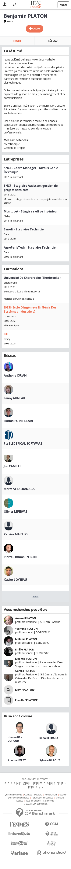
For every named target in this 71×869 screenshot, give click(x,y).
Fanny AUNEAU (14, 398)
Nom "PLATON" (25, 689)
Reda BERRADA (48, 738)
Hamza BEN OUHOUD (15, 739)
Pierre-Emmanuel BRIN (20, 557)
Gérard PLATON (25, 671)
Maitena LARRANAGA (19, 489)
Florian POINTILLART (19, 421)
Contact (27, 794)
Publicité (38, 794)
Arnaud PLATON (25, 618)
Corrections (48, 800)
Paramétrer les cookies (42, 797)
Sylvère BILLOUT (49, 760)
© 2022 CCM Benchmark (35, 803)
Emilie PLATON (24, 649)
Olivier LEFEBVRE (15, 511)
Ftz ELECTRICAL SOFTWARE (23, 443)
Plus (35, 596)
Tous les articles (33, 800)
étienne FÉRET (17, 760)
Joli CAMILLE (12, 466)
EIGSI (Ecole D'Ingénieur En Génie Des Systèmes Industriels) (30, 309)
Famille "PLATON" (26, 700)
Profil (17, 41)
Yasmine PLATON (26, 628)
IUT (6, 334)
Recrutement (51, 794)
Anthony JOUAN (15, 375)
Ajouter (36, 28)
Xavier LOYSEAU (15, 580)
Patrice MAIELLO (16, 534)
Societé (62, 794)
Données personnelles (18, 797)
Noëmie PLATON (26, 658)
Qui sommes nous (13, 794)
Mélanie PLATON (26, 639)
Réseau (52, 41)
